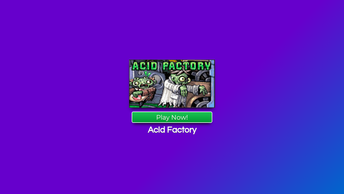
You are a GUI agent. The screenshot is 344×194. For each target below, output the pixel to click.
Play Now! (172, 117)
